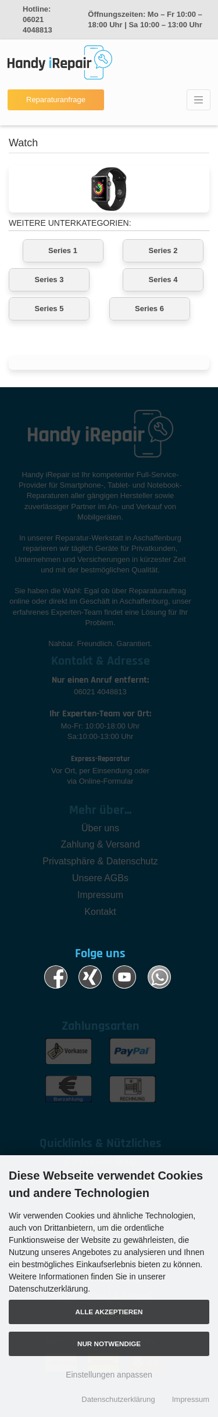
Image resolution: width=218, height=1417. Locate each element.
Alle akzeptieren (109, 1311)
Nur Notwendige (109, 1343)
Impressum (190, 1399)
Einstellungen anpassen (109, 1374)
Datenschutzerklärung (118, 1399)
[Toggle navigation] (198, 99)
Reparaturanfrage (55, 99)
